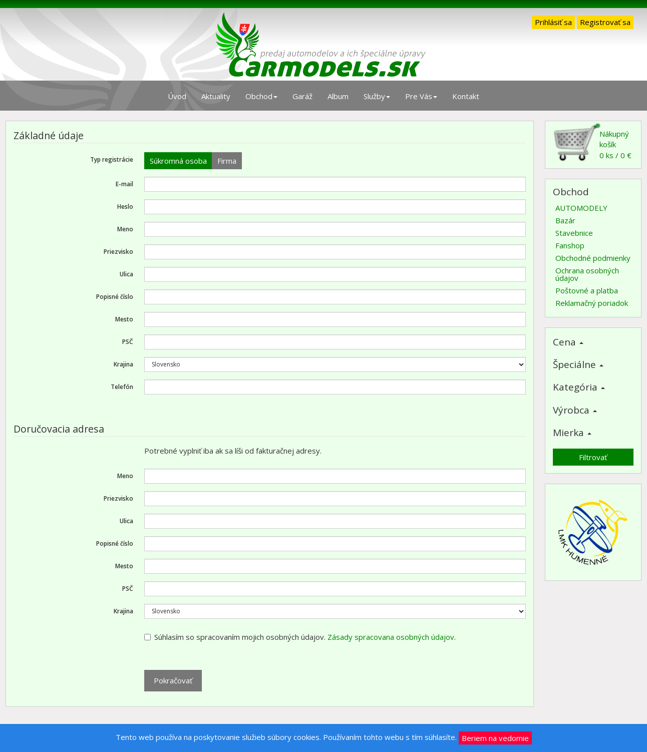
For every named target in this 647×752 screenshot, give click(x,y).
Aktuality (215, 96)
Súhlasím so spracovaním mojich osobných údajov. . (300, 637)
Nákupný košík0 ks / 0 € (592, 141)
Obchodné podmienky (592, 258)
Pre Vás (421, 96)
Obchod (261, 96)
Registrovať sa (605, 22)
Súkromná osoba (178, 161)
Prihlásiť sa (553, 22)
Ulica (126, 274)
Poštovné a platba (586, 290)
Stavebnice (574, 233)
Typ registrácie (111, 159)
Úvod (177, 96)
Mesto (124, 319)
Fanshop (569, 245)
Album (338, 96)
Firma (226, 161)
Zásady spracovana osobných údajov (391, 637)
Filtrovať (593, 457)
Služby (377, 96)
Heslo (125, 206)
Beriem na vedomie (495, 738)
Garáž (302, 96)
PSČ (127, 341)
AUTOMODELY (581, 208)
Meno (125, 229)
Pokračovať (173, 680)
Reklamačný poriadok (591, 303)
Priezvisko (118, 251)
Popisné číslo (114, 296)
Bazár (565, 220)
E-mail (124, 184)
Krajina (123, 364)
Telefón (122, 387)
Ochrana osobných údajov (587, 274)
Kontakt (465, 96)
